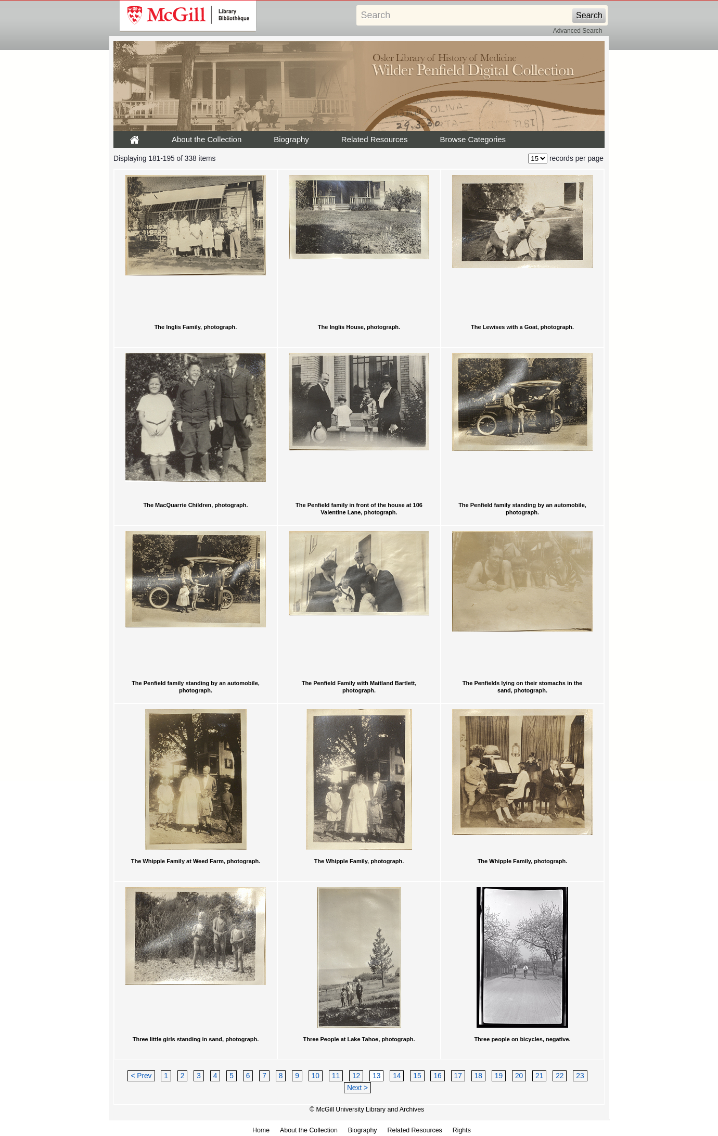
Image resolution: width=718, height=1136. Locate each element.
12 (356, 1076)
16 (437, 1076)
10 (315, 1076)
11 (336, 1076)
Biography (291, 139)
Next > (357, 1088)
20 (519, 1076)
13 (376, 1076)
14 (397, 1076)
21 (539, 1076)
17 (458, 1076)
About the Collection (206, 139)
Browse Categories (473, 139)
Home (261, 1130)
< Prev (141, 1076)
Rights (462, 1130)
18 (478, 1076)
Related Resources (374, 139)
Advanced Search (577, 30)
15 (417, 1076)
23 (580, 1076)
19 (499, 1076)
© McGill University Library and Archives (367, 1109)
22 (559, 1076)
